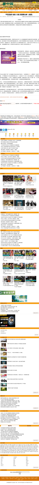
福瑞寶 (32, 478)
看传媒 (29, 478)
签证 (7, 451)
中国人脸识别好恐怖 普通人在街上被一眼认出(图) (10, 244)
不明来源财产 (19, 286)
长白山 (16, 450)
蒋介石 (29, 451)
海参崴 (8, 449)
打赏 (28, 16)
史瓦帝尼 (7, 197)
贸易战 (20, 444)
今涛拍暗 (15, 457)
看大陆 (5, 12)
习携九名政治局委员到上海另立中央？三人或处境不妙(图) (8, 183)
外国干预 (18, 209)
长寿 (29, 184)
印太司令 (12, 285)
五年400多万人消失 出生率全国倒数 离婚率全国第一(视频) (19, 271)
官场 (9, 8)
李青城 (27, 463)
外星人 (19, 452)
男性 (27, 184)
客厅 (4, 209)
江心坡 (21, 450)
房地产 (36, 448)
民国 (21, 451)
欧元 (31, 448)
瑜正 (14, 464)
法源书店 (15, 478)
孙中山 (26, 451)
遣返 (6, 451)
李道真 (14, 458)
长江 (5, 445)
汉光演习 (16, 445)
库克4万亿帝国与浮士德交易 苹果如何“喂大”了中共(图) (16, 383)
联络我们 (6, 477)
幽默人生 (8, 452)
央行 (18, 448)
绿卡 (12, 451)
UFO (31, 445)
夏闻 (27, 459)
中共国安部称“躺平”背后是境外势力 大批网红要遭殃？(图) (11, 161)
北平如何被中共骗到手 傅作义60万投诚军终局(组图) (9, 311)
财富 (4, 449)
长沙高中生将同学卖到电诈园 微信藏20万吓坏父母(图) (10, 158)
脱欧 (17, 448)
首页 (3, 8)
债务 (20, 448)
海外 (15, 451)
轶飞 (2, 459)
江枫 (27, 464)
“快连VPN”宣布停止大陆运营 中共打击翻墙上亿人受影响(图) (12, 162)
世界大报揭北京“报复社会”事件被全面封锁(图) (15, 365)
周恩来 (29, 209)
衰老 (33, 184)
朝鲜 (13, 448)
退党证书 (35, 478)
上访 (1, 450)
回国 (9, 451)
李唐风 (27, 460)
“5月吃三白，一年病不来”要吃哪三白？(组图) (14, 352)
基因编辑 (30, 449)
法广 (7, 448)
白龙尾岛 (18, 450)
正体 (26, 16)
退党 (27, 445)
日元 (32, 448)
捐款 (10, 477)
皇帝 (2, 452)
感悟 (12, 452)
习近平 (22, 444)
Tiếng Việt (32, 477)
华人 (35, 450)
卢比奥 (13, 444)
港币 (34, 448)
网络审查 (5, 450)
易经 (6, 452)
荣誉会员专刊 (4, 303)
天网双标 (16, 197)
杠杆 (21, 448)
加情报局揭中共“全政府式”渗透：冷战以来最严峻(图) (16, 361)
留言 (30, 16)
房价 (18, 449)
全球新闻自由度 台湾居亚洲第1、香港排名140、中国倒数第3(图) (18, 374)
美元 (23, 448)
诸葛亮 (4, 452)
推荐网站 (3, 478)
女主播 (32, 450)
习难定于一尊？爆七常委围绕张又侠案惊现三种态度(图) (10, 413)
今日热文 (3, 173)
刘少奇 (37, 451)
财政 (2, 449)
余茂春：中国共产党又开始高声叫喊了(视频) (8, 420)
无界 (22, 479)
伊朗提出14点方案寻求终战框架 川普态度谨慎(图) (9, 403)
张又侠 (24, 444)
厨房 (6, 209)
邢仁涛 (2, 464)
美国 (12, 8)
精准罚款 (19, 197)
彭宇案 (33, 197)
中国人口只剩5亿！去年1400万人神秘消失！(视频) (10, 156)
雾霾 (27, 449)
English (25, 477)
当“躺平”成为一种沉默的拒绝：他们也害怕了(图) (9, 439)
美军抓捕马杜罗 (3, 333)
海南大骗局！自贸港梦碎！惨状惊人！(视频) (9, 149)
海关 (4, 451)
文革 (27, 209)
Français (28, 477)
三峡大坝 (35, 444)
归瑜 (27, 458)
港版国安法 (13, 445)
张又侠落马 (2, 331)
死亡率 (21, 273)
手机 (14, 452)
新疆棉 (1, 445)
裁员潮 (28, 272)
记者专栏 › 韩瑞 (34, 12)
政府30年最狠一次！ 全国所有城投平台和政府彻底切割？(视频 (19, 284)
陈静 (14, 460)
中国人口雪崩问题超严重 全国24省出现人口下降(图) (10, 146)
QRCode (9, 129)
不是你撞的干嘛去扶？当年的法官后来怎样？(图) (9, 306)
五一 (16, 260)
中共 (10, 197)
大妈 (17, 449)
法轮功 (3, 450)
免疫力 (31, 184)
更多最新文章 (36, 408)
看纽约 (26, 478)
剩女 (6, 260)
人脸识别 (22, 197)
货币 (27, 448)
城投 (16, 286)
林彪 (35, 451)
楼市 (1, 449)
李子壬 (2, 465)
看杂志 (19, 478)
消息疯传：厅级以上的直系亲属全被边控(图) (8, 430)
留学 (2, 451)
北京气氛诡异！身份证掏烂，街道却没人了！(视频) (10, 151)
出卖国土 (28, 444)
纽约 (21, 8)
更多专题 (36, 334)
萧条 (17, 184)
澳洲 (19, 451)
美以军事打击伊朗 (4, 330)
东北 (16, 273)
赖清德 (5, 197)
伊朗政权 (33, 285)
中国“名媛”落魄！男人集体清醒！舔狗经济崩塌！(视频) (11, 236)
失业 (30, 272)
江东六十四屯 (9, 450)
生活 (30, 8)
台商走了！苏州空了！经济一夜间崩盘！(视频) (9, 241)
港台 (15, 8)
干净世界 (7, 478)
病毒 (14, 444)
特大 (34, 16)
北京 (13, 449)
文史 (27, 8)
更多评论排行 (36, 440)
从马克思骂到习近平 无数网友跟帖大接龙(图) (8, 415)
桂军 (23, 451)
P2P (26, 449)
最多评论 (10, 425)
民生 (14, 451)
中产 (5, 449)
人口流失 (18, 273)
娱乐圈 (5, 273)
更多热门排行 (36, 423)
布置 (9, 209)
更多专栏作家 (36, 467)
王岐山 (37, 445)
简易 (27, 457)
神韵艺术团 (11, 478)
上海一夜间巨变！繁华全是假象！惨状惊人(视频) (15, 348)
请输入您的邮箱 (13, 472)
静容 (14, 463)
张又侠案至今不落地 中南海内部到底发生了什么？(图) (10, 416)
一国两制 (5, 448)
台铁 (33, 444)
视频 (37, 8)
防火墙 (33, 449)
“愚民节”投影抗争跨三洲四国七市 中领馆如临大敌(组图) (16, 343)
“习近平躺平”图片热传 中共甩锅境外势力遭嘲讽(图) (10, 145)
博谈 (18, 8)
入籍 (10, 451)
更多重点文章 (36, 392)
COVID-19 (17, 444)
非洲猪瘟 (22, 449)
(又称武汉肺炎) (5, 444)
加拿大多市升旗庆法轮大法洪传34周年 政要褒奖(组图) (16, 339)
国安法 (4, 445)
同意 (34, 2)
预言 (16, 452)
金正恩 (35, 445)
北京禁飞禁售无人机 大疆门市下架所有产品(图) (9, 148)
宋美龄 (31, 451)
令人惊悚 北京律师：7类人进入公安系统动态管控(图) (10, 245)
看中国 (8, 4)
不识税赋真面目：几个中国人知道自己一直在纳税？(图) (10, 310)
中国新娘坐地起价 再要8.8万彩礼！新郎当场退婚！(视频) (8, 258)
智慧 (11, 452)
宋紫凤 (2, 457)
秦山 (2, 463)
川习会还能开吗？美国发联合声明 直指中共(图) (9, 414)
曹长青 (14, 465)
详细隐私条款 (23, 2)
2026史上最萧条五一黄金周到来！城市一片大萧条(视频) (11, 140)
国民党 (25, 445)
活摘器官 (31, 444)
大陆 (6, 8)
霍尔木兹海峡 (29, 285)
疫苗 (7, 445)
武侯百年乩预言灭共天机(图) (12, 370)
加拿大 (24, 209)
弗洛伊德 (29, 445)
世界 (24, 8)
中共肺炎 (1, 444)
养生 (24, 452)
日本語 (36, 477)
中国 (30, 74)
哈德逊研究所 (8, 285)
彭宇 (30, 197)
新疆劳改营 (25, 450)
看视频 (23, 478)
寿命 (21, 452)
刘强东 (15, 449)
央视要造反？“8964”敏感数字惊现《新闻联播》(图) (10, 159)
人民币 (29, 448)
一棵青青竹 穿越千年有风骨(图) (6, 305)
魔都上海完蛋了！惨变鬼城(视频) (7, 143)
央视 (33, 450)
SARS (23, 450)
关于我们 (13, 477)
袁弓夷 (10, 445)
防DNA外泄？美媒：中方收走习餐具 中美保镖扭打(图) (10, 432)
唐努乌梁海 (13, 450)
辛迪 (27, 465)
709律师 (36, 449)
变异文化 (9, 273)
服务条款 (17, 477)
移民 (37, 450)
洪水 (8, 445)
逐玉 (7, 273)
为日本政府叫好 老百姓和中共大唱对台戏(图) (8, 427)
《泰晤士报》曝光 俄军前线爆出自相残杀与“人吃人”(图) (10, 400)
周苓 (2, 460)
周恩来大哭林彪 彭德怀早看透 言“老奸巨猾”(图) (15, 379)
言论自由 (29, 450)
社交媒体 (10, 448)
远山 (14, 459)
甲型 (14, 129)
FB (11, 448)
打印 (32, 16)
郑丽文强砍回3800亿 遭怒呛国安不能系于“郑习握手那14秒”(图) (11, 435)
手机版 (23, 16)
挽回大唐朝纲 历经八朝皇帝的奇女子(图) (7, 307)
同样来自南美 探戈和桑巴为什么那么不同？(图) (9, 406)
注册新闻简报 (4, 470)
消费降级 (20, 184)
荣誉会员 (33, 115)
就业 (16, 184)
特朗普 (10, 444)
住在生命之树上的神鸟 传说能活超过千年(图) (8, 404)
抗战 (24, 451)
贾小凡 (2, 458)
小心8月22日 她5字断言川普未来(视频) (7, 399)
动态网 (19, 479)
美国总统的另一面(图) (4, 309)
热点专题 (3, 328)
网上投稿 (3, 477)
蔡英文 (11, 449)
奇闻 (33, 8)
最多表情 (29, 425)
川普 (8, 444)
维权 (34, 449)
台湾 (9, 449)
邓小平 (33, 451)
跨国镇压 (21, 209)
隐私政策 (21, 477)
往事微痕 (19, 445)
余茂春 (5, 285)
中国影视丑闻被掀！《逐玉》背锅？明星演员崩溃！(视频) (8, 271)
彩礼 (5, 260)
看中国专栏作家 (4, 455)
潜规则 (24, 273)
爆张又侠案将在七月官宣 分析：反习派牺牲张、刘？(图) (10, 418)
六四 (26, 444)
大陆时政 (10, 12)
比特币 (25, 448)
